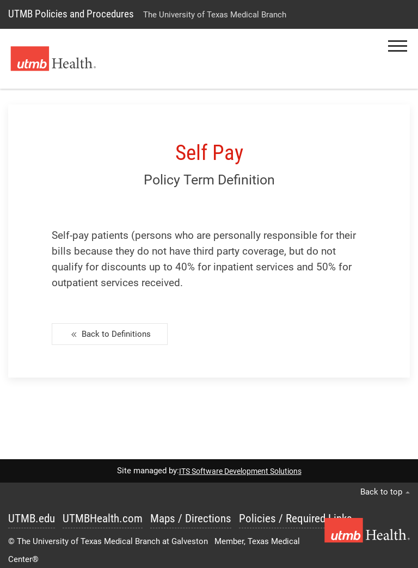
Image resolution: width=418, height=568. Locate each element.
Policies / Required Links (295, 518)
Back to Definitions (110, 334)
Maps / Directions (190, 518)
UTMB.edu (31, 518)
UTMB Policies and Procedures (71, 14)
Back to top (385, 492)
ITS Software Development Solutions (240, 471)
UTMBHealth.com (103, 518)
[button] (397, 46)
